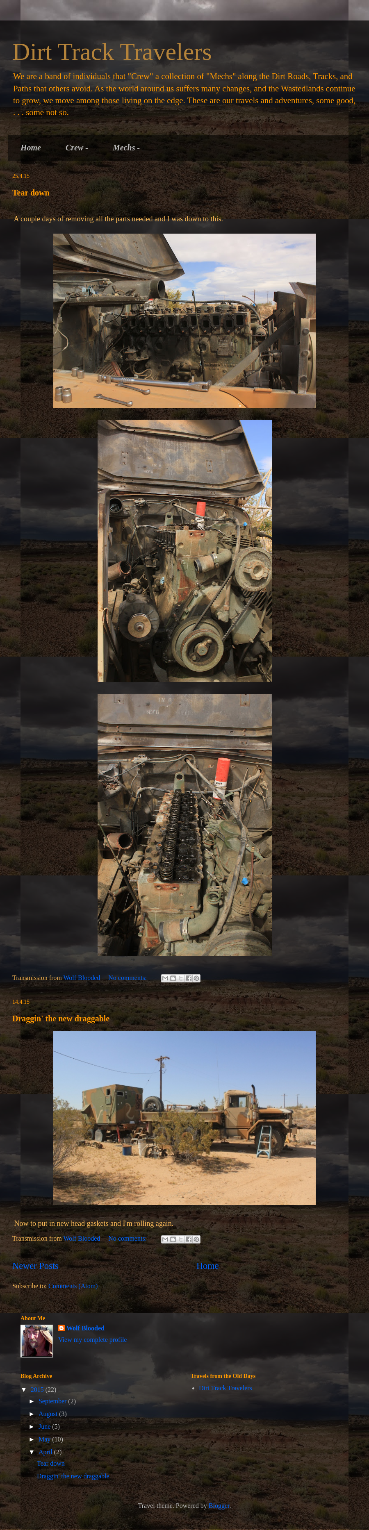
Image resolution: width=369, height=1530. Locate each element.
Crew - (77, 147)
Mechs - (126, 147)
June (45, 1426)
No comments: (128, 977)
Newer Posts (35, 1266)
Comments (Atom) (73, 1285)
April (46, 1451)
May (45, 1439)
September (53, 1401)
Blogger (219, 1505)
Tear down (31, 192)
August (49, 1413)
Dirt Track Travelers (112, 51)
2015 (38, 1389)
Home (30, 147)
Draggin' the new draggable (60, 1018)
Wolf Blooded (85, 1328)
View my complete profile (92, 1339)
